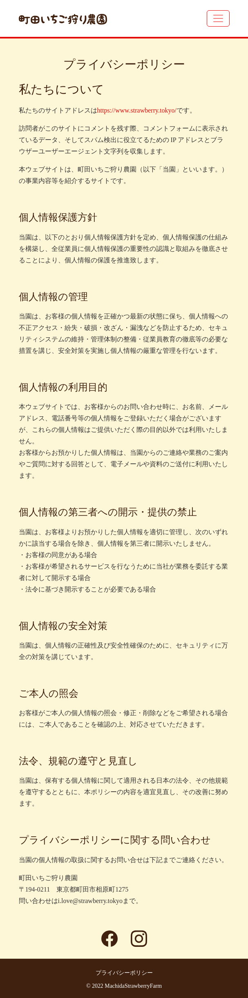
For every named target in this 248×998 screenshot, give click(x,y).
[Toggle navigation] (218, 18)
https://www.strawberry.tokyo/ (137, 110)
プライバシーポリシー (124, 973)
